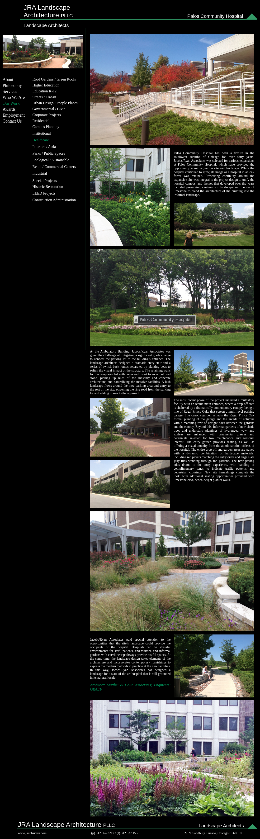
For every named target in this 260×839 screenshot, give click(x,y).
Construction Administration (54, 200)
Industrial (40, 173)
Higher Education (46, 85)
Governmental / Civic (49, 109)
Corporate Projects (47, 115)
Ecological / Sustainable (51, 160)
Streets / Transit (44, 97)
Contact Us (12, 121)
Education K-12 (45, 91)
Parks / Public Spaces (49, 153)
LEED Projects (44, 193)
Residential (41, 121)
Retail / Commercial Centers (54, 167)
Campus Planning (46, 127)
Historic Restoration (48, 187)
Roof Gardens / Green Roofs (54, 79)
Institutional (42, 133)
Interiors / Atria (44, 147)
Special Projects (45, 181)
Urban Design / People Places (55, 103)
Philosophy (12, 85)
